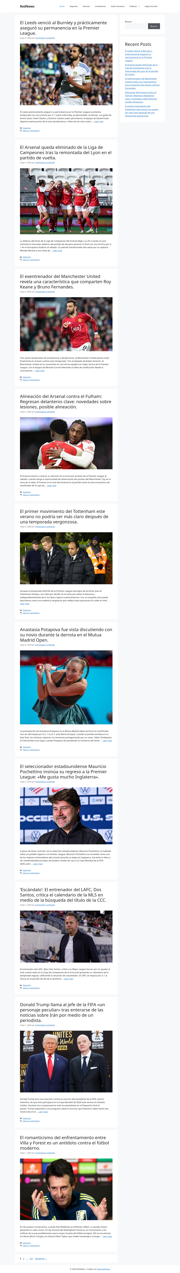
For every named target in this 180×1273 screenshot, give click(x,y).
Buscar (128, 21)
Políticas (136, 6)
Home (62, 6)
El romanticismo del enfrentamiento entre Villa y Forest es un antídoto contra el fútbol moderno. (64, 1143)
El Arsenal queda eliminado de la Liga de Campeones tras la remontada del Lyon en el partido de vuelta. (66, 152)
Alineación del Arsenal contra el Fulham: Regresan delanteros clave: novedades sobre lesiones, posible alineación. (65, 401)
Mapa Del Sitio (151, 6)
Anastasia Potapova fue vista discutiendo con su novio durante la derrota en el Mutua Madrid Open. (66, 635)
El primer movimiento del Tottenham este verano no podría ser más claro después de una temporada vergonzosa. (64, 516)
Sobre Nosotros (117, 6)
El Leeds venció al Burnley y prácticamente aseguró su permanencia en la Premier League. (63, 28)
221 (31, 1258)
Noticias (86, 6)
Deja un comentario (31, 130)
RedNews (27, 6)
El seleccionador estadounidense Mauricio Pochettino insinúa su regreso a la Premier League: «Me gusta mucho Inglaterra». (63, 771)
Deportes (74, 6)
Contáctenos (100, 6)
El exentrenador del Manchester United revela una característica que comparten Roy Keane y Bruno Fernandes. (65, 281)
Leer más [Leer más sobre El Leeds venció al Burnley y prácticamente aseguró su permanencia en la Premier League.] (98, 121)
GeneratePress (103, 1269)
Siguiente (41, 1258)
